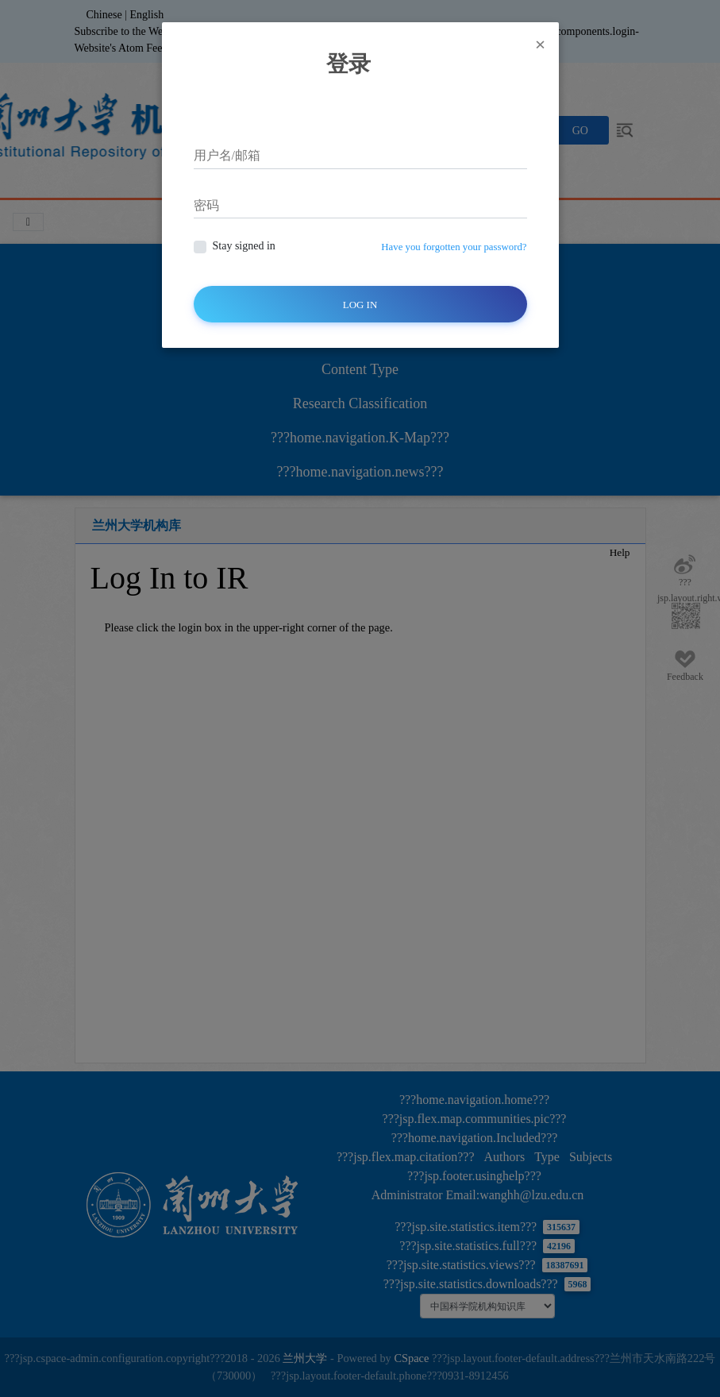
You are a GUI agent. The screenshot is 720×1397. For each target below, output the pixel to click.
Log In (360, 305)
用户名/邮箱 (227, 155)
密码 (206, 205)
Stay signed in (244, 246)
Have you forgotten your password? (453, 247)
